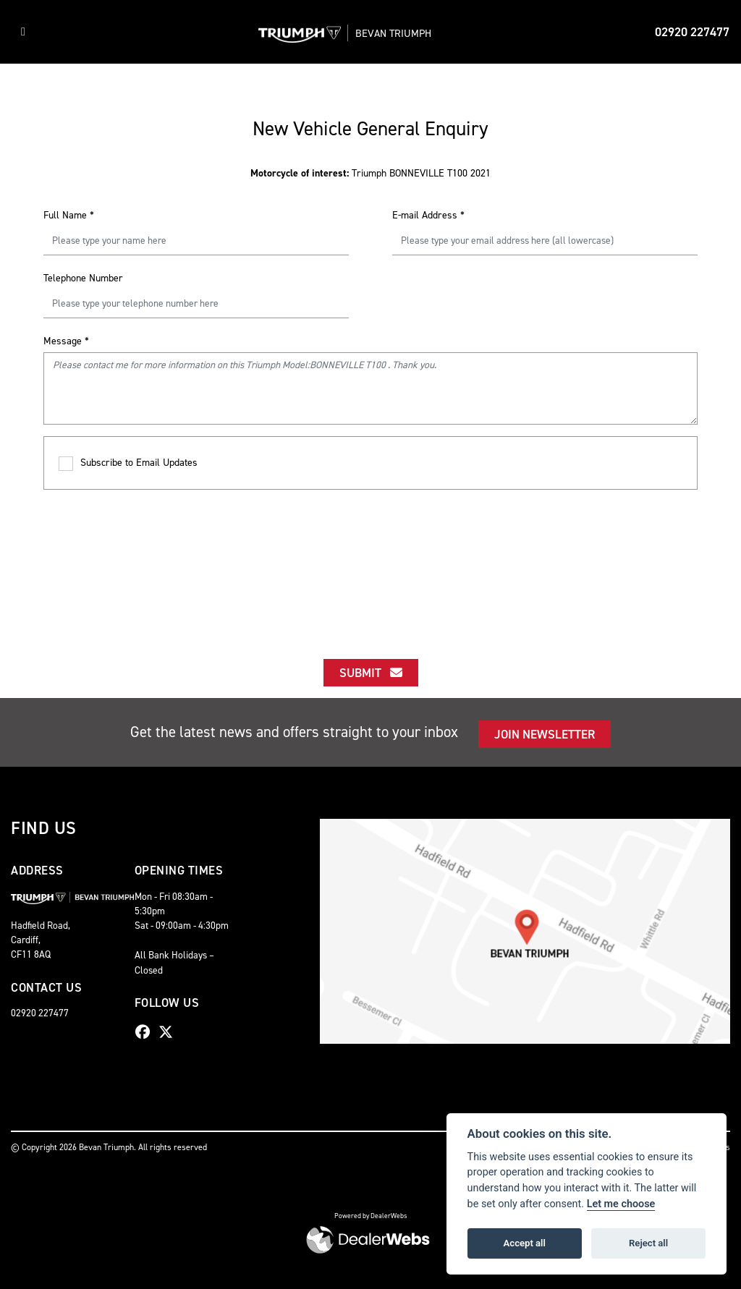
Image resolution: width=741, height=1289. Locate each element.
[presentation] (370, 561)
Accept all (525, 1243)
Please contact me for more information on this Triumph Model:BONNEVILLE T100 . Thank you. (370, 388)
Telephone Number (83, 278)
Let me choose (621, 1204)
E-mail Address (428, 215)
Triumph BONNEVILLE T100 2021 (370, 173)
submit (370, 673)
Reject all (648, 1243)
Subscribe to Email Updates (128, 463)
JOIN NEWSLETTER (544, 734)
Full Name (68, 215)
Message (66, 341)
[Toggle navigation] (23, 31)
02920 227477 (692, 32)
